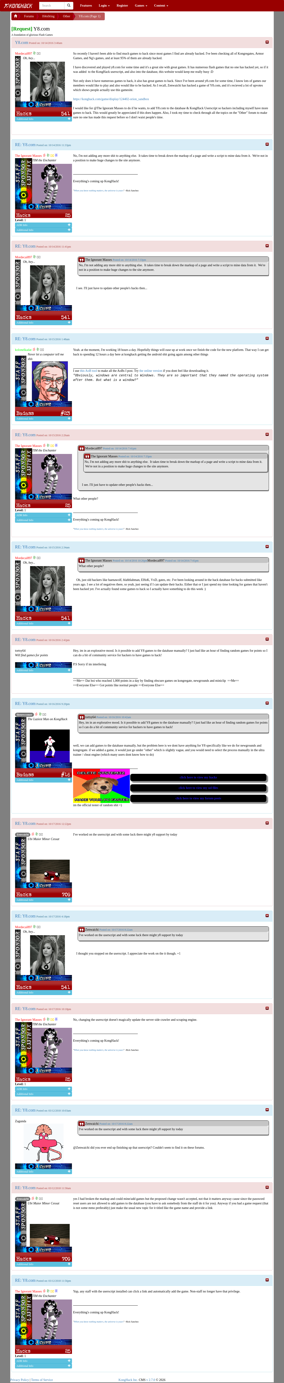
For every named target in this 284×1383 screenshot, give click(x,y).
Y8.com (21, 42)
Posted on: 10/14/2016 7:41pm (181, 560)
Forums (29, 16)
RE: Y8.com (25, 144)
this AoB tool (88, 370)
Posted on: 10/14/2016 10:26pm (130, 560)
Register (122, 5)
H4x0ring (48, 16)
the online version (151, 370)
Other (66, 16)
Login (104, 5)
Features (86, 5)
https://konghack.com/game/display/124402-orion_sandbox (111, 99)
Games (141, 5)
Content (161, 5)
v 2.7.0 (150, 1380)
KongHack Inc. (128, 1380)
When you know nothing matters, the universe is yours (98, 190)
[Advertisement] (141, 18)
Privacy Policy (19, 1380)
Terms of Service (42, 1380)
